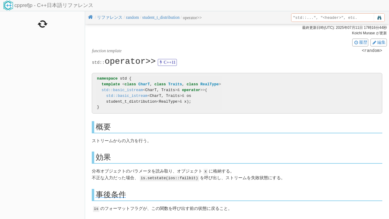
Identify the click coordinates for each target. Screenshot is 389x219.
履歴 (360, 42)
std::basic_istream (122, 90)
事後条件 (111, 194)
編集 (379, 42)
